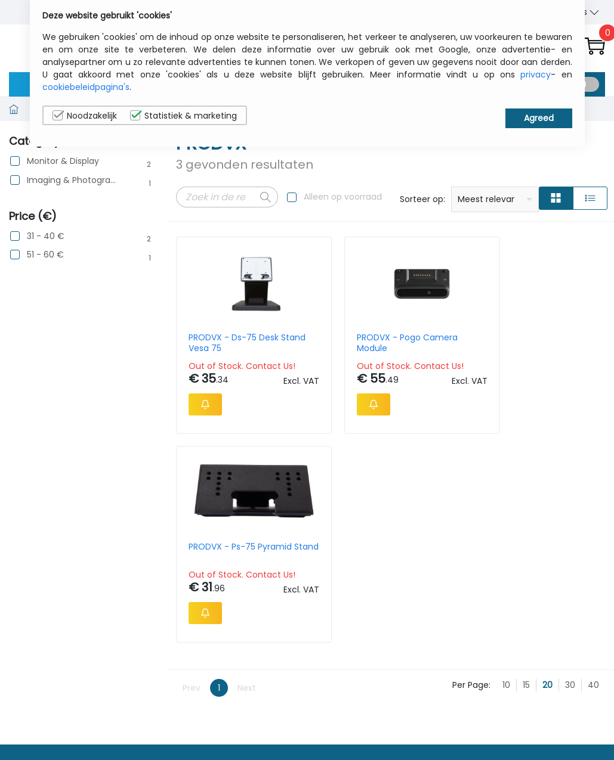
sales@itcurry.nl (353, 719)
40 (593, 501)
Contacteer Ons (497, 727)
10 (506, 501)
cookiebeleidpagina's (85, 87)
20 (547, 501)
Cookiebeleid (561, 727)
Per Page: (471, 501)
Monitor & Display (63, 161)
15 (526, 501)
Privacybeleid (561, 708)
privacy (535, 74)
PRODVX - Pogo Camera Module (333, 343)
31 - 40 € (45, 236)
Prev (191, 504)
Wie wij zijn (485, 708)
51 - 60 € (45, 255)
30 (570, 501)
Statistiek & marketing (183, 115)
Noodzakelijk (85, 115)
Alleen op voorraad (343, 197)
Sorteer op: (422, 199)
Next (246, 504)
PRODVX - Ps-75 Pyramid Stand (444, 343)
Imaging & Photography (72, 180)
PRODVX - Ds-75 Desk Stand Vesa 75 (223, 343)
